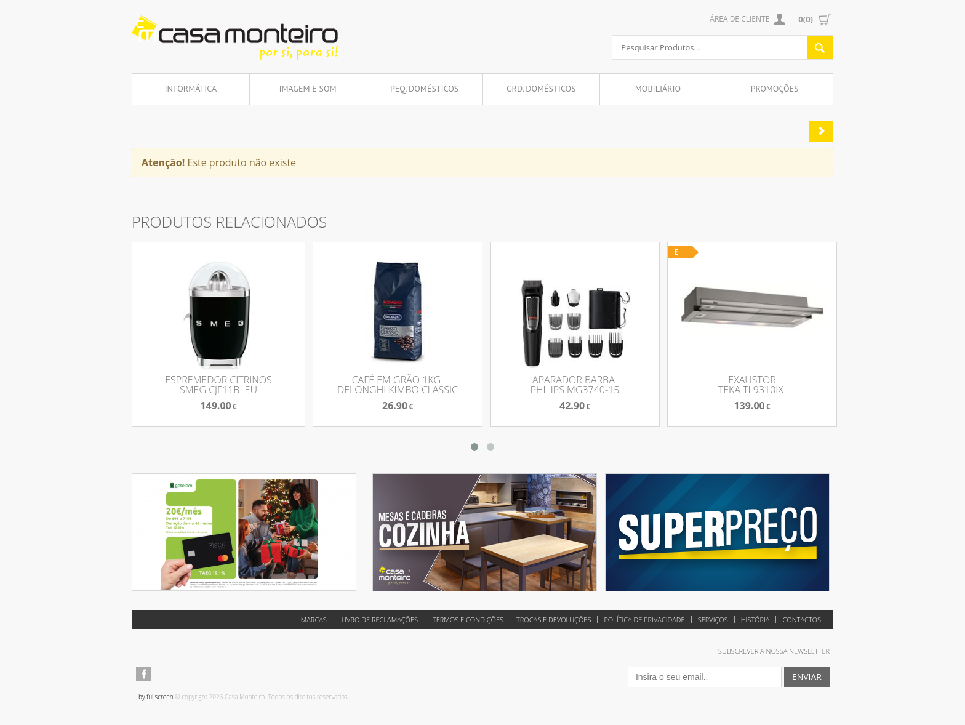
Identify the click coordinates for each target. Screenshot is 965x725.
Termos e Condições (468, 619)
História (755, 619)
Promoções (775, 88)
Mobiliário (658, 88)
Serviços (713, 619)
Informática (191, 88)
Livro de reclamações (380, 619)
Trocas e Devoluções (553, 619)
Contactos (801, 619)
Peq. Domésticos (424, 88)
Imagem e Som (307, 88)
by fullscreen (156, 696)
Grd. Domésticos (541, 88)
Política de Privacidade (644, 619)
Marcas (314, 619)
